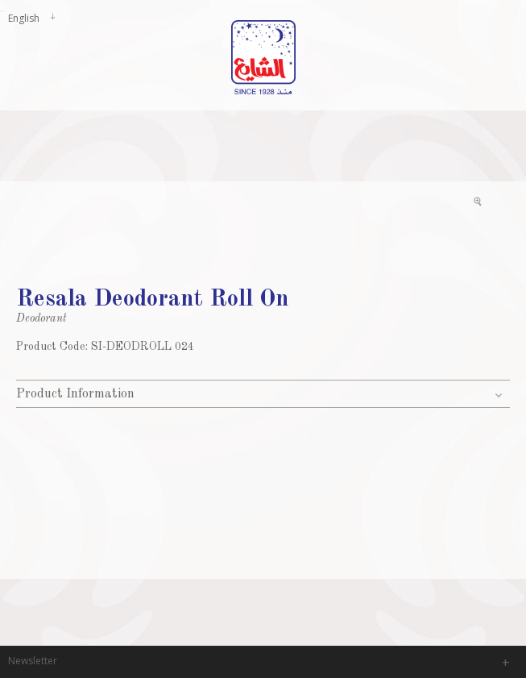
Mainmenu (12, 91)
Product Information (75, 394)
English (23, 17)
